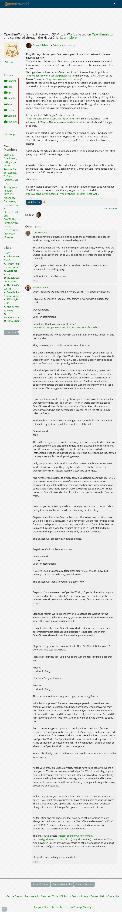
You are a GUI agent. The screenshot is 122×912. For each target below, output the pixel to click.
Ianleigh (8, 190)
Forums (8, 75)
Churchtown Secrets (18, 278)
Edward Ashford (41, 45)
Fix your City (41, 907)
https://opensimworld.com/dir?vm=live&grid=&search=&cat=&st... (62, 193)
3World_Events (15, 299)
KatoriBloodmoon (12, 317)
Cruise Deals (55, 907)
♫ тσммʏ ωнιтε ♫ (12, 267)
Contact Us (113, 896)
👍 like (32, 202)
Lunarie (7, 288)
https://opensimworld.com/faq (64, 79)
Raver (7, 222)
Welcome (12, 270)
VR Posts (65, 896)
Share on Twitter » (84, 884)
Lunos (7, 226)
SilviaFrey (8, 260)
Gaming (10, 115)
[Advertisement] (61, 19)
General (10, 80)
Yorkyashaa (10, 172)
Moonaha (9, 197)
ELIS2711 (9, 194)
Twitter (94, 896)
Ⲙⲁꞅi (7, 253)
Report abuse (110, 208)
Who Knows (13, 256)
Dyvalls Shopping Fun (18, 292)
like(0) (35, 280)
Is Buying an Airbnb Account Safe (11, 165)
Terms (75, 896)
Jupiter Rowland (40, 287)
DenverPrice (10, 229)
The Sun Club (14, 285)
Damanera (9, 201)
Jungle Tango (14, 263)
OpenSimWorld (41, 232)
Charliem (9, 154)
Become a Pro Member (38, 896)
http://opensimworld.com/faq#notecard (49, 75)
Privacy (84, 896)
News (8, 104)
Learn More (68, 37)
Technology (11, 110)
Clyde (14, 222)
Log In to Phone (12, 332)
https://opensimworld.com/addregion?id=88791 (53, 118)
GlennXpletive (10, 281)
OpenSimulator (103, 34)
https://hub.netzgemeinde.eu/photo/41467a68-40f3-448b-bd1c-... (69, 327)
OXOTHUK (9, 219)
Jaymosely (9, 233)
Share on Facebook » (62, 884)
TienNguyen (10, 187)
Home (9, 62)
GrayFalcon (10, 158)
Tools (55, 896)
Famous (8, 274)
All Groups (10, 134)
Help (8, 86)
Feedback (11, 121)
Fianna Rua (13, 306)
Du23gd (8, 176)
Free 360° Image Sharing (77, 907)
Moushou (9, 237)
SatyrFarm (11, 98)
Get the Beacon (14, 896)
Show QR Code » (40, 884)
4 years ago (70, 45)
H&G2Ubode (14, 320)
